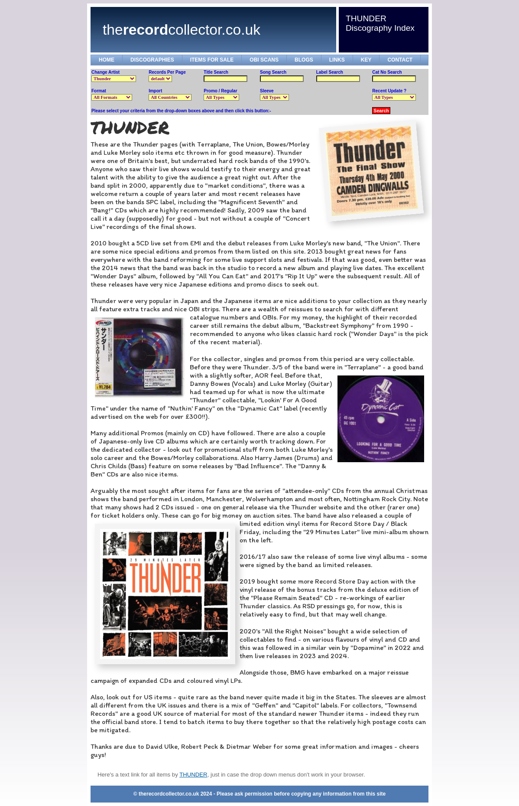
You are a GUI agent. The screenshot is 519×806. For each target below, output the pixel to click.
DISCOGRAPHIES (152, 60)
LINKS (337, 60)
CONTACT (399, 60)
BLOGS (304, 60)
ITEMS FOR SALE (212, 60)
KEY (366, 60)
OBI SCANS (264, 60)
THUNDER (193, 774)
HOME (106, 60)
